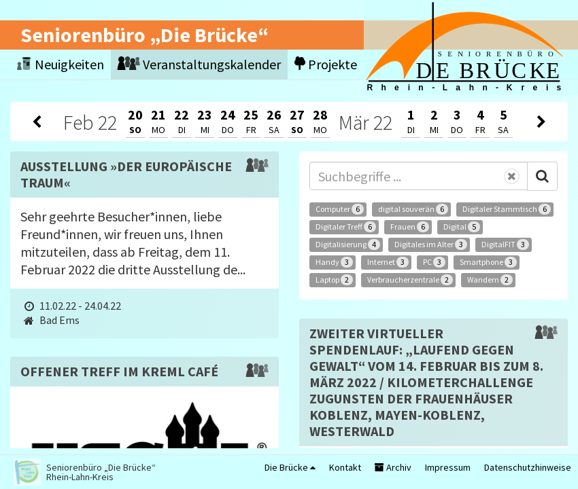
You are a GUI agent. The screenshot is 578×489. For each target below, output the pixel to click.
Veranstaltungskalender (199, 64)
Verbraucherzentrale (410, 279)
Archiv (393, 467)
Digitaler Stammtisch (506, 209)
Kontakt (345, 467)
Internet (388, 262)
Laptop (334, 279)
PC (434, 262)
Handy (334, 262)
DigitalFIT (505, 244)
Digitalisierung (348, 244)
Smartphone (488, 262)
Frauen (409, 226)
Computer (340, 209)
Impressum (448, 467)
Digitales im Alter (430, 244)
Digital (461, 226)
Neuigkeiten (60, 64)
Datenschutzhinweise (527, 467)
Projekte (325, 64)
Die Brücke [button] (290, 467)
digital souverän (413, 209)
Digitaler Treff (346, 226)
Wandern (490, 279)
